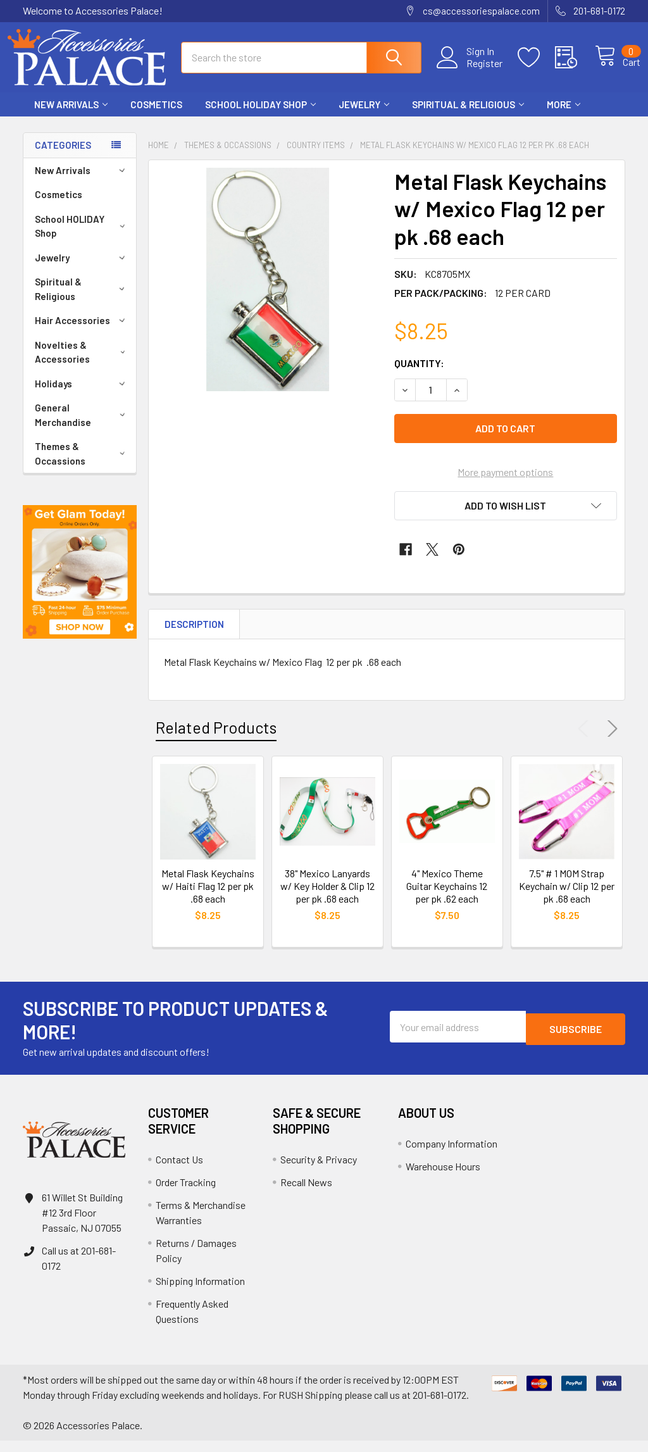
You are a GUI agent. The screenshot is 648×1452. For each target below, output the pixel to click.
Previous (586, 740)
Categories (63, 156)
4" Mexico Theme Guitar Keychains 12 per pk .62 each (446, 897)
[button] (80, 583)
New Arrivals (71, 116)
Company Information (451, 1155)
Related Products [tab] (216, 738)
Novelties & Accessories (82, 364)
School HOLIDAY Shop (260, 116)
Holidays (82, 395)
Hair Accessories (82, 331)
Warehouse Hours (443, 1178)
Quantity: (419, 374)
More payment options (505, 483)
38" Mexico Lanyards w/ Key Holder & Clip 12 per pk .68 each (327, 897)
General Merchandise (82, 426)
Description (194, 635)
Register (470, 70)
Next (610, 740)
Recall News (306, 1193)
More (563, 116)
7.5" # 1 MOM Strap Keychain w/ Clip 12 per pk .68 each (566, 897)
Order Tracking (186, 1193)
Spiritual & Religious (468, 116)
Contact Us (179, 1171)
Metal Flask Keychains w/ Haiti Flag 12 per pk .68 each (207, 897)
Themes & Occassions (82, 465)
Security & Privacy (318, 1171)
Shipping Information (200, 1292)
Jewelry (364, 116)
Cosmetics (156, 116)
